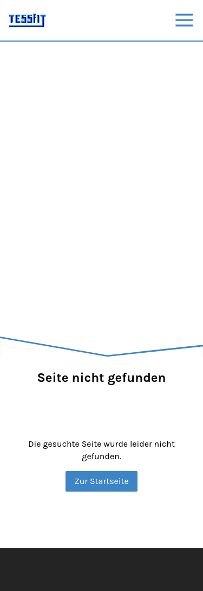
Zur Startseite (101, 481)
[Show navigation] (184, 20)
